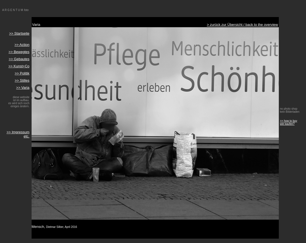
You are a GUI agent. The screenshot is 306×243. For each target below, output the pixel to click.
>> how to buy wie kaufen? (288, 122)
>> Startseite (19, 33)
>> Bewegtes (19, 52)
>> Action (22, 45)
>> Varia (22, 87)
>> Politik (22, 73)
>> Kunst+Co (19, 66)
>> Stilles (22, 80)
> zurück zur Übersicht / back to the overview (242, 25)
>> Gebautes (19, 59)
